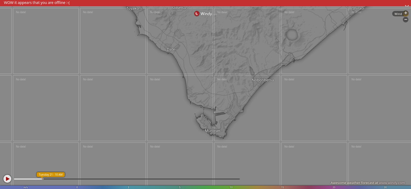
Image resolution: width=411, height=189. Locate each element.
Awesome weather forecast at (368, 182)
